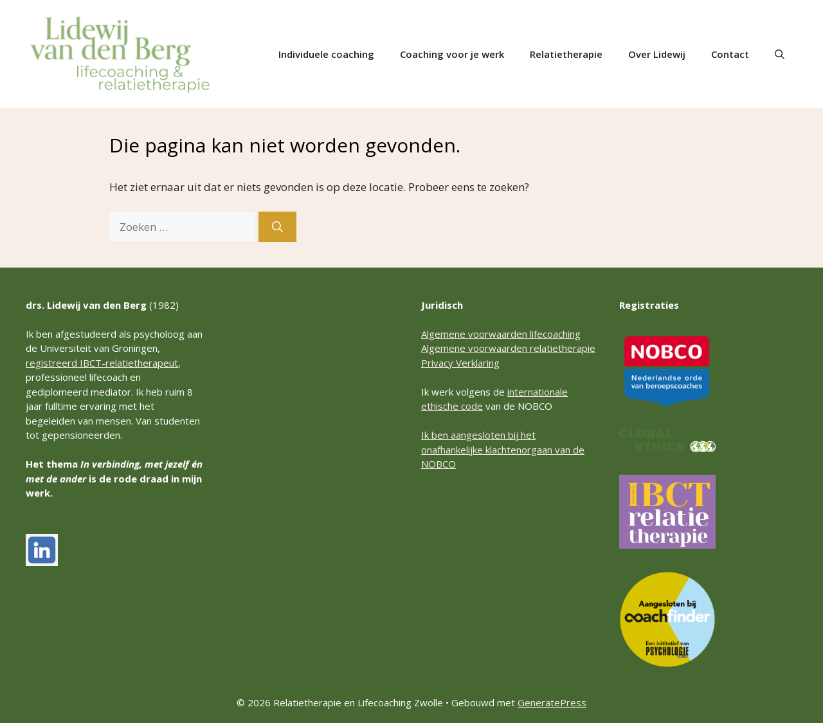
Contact (730, 54)
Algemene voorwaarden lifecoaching (501, 333)
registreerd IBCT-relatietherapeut (102, 362)
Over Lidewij (656, 54)
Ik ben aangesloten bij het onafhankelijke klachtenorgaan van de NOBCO (502, 449)
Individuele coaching (326, 54)
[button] (779, 54)
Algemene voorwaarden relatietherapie (508, 348)
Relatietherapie (566, 54)
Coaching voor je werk (452, 54)
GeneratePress (552, 702)
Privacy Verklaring (460, 362)
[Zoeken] (277, 227)
